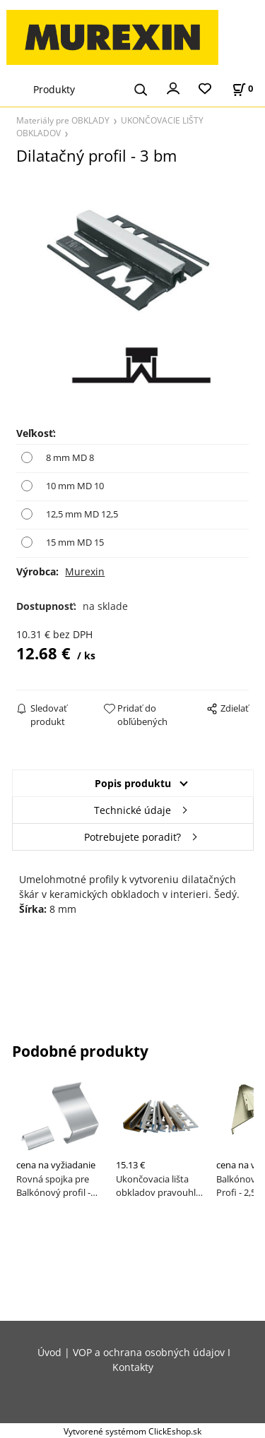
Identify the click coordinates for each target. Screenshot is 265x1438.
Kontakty (132, 1367)
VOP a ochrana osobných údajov (149, 1352)
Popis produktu (133, 783)
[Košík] (242, 89)
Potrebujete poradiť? (132, 837)
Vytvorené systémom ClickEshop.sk (132, 1431)
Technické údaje (132, 810)
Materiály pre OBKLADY (63, 120)
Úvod (49, 1352)
